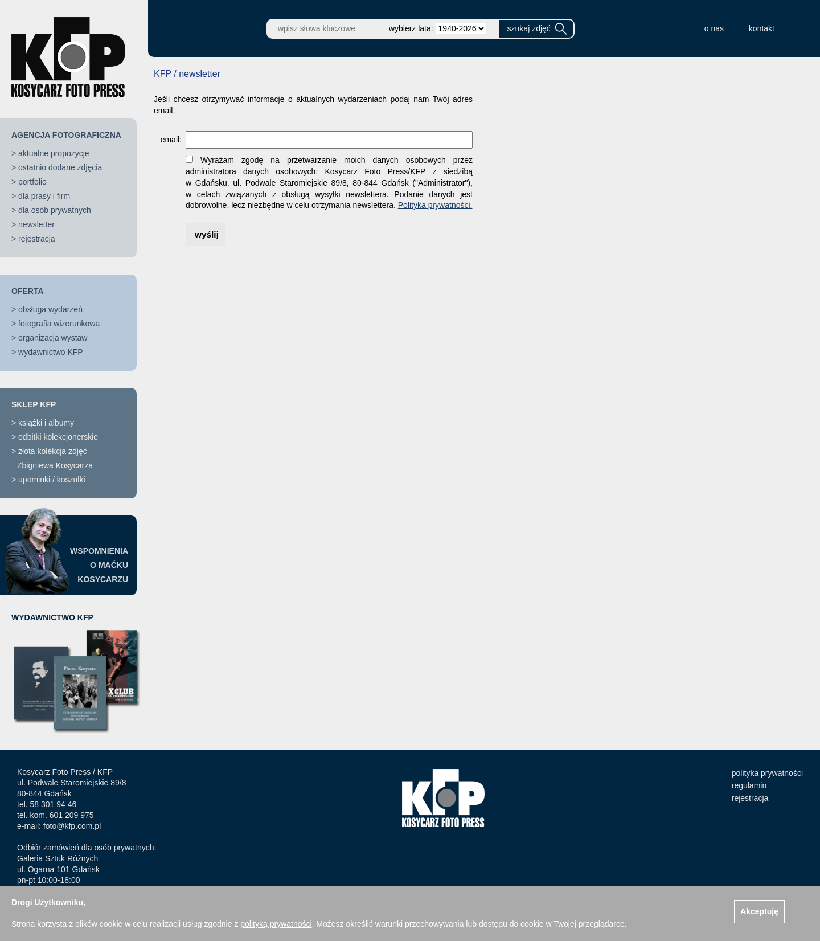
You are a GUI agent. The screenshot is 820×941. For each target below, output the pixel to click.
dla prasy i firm (44, 196)
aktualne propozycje (53, 153)
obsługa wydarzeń (50, 309)
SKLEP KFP (33, 404)
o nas (714, 28)
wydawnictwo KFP (50, 352)
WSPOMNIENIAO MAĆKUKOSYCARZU (99, 565)
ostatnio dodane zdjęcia (60, 167)
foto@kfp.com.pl (72, 825)
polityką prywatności (275, 923)
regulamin (749, 785)
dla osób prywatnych (54, 210)
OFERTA (27, 291)
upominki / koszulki (51, 479)
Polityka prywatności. (435, 205)
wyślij (207, 234)
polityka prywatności (767, 773)
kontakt (761, 28)
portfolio (32, 181)
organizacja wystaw (52, 337)
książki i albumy (46, 422)
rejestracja (36, 238)
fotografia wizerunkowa (59, 323)
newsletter (36, 224)
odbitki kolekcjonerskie (58, 436)
